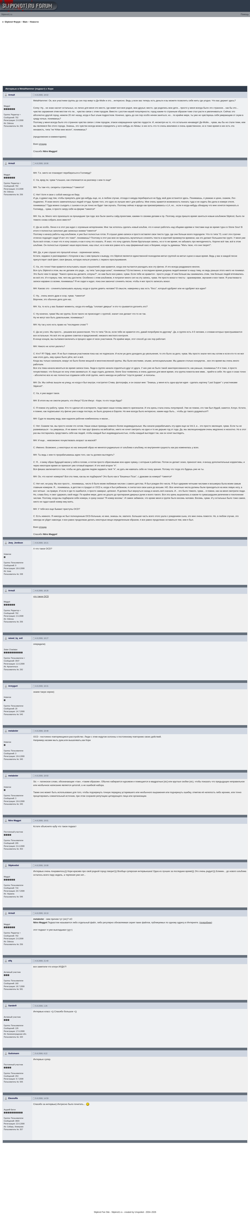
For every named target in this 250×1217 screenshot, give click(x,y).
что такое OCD (41, 596)
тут (68, 929)
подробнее (205, 922)
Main (25, 22)
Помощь (245, 14)
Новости (34, 22)
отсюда (43, 144)
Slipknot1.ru (6, 14)
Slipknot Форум (12, 22)
